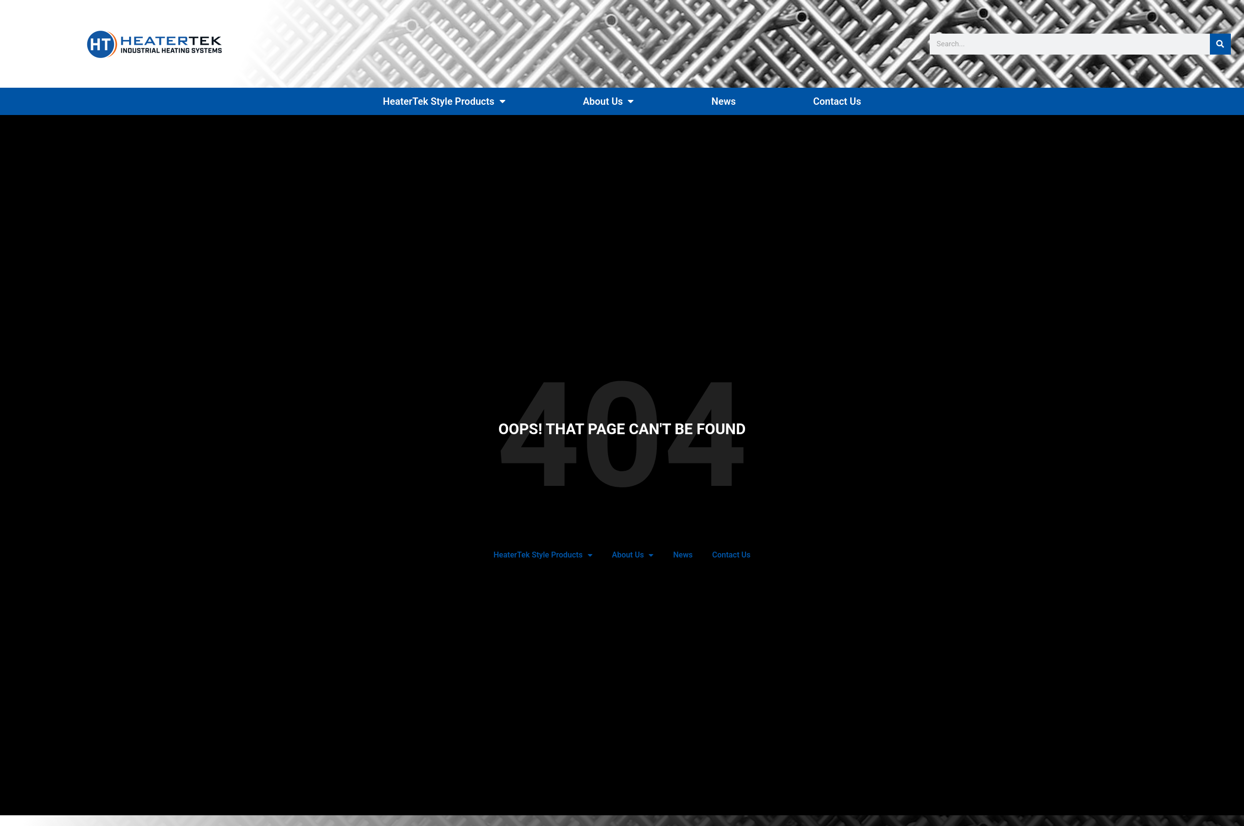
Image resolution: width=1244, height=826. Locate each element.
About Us (608, 101)
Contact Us (837, 101)
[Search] (1220, 44)
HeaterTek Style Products (444, 101)
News (723, 101)
